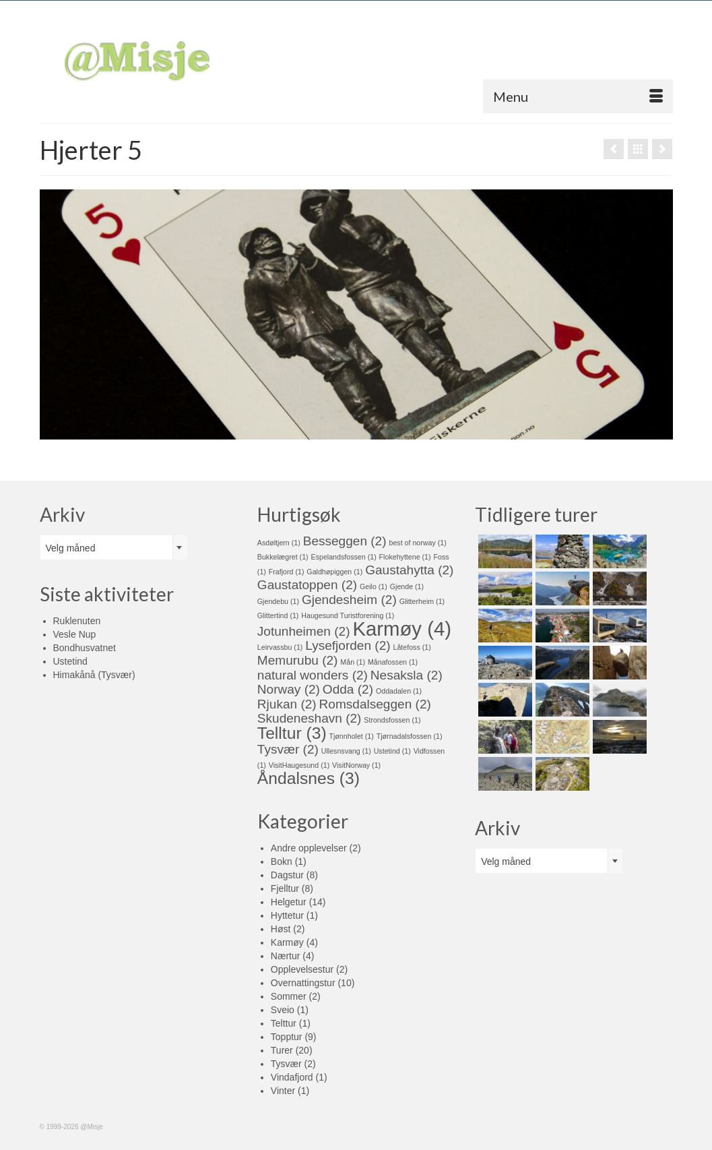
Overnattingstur (303, 982)
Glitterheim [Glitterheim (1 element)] (422, 601)
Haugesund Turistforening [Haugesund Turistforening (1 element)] (347, 615)
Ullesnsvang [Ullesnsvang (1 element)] (346, 751)
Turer (282, 1050)
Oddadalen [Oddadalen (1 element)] (399, 691)
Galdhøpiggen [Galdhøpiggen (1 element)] (334, 572)
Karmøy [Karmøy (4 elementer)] (401, 628)
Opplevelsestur (302, 969)
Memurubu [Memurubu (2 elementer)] (297, 660)
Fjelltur (285, 888)
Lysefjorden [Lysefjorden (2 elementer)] (347, 645)
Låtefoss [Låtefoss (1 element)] (411, 647)
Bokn (281, 861)
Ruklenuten (77, 620)
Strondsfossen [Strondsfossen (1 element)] (392, 720)
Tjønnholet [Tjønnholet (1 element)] (351, 736)
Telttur (283, 1023)
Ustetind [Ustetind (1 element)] (392, 751)
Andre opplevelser (309, 848)
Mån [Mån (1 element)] (352, 662)
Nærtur (285, 955)
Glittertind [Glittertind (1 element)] (278, 615)
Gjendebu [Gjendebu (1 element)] (278, 601)
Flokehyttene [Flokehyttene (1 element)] (405, 557)
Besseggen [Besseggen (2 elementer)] (345, 541)
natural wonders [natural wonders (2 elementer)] (312, 675)
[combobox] (114, 547)
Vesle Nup (74, 634)
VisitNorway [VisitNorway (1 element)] (356, 765)
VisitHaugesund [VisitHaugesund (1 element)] (299, 765)
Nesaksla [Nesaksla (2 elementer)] (406, 675)
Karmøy (287, 942)
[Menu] (578, 96)
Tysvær (286, 1063)
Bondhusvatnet (84, 647)
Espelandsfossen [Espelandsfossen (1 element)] (344, 557)
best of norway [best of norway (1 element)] (417, 543)
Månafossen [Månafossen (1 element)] (393, 662)
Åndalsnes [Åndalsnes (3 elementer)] (308, 778)
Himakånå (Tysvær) (94, 674)
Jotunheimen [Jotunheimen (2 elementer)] (303, 631)
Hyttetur (287, 915)
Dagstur (287, 875)
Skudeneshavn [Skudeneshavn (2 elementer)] (309, 718)
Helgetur (288, 902)
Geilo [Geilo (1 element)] (373, 586)
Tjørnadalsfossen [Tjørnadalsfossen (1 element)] (410, 736)
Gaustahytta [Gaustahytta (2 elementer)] (409, 570)
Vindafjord (292, 1077)
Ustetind (70, 661)
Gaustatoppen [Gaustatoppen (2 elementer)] (307, 585)
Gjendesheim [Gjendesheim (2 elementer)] (349, 600)
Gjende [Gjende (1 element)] (407, 586)
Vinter (283, 1090)
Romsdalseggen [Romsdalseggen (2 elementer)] (375, 704)
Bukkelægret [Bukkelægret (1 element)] (283, 557)
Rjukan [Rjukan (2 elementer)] (287, 704)
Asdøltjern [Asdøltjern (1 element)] (278, 543)
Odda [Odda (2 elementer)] (348, 689)
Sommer (288, 996)
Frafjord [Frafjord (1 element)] (286, 572)
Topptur (286, 1036)
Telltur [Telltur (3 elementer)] (292, 733)
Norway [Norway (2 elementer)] (288, 689)
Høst (281, 929)
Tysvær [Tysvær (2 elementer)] (288, 749)
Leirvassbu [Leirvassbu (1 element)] (280, 647)
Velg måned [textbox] (71, 548)
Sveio (282, 1009)
